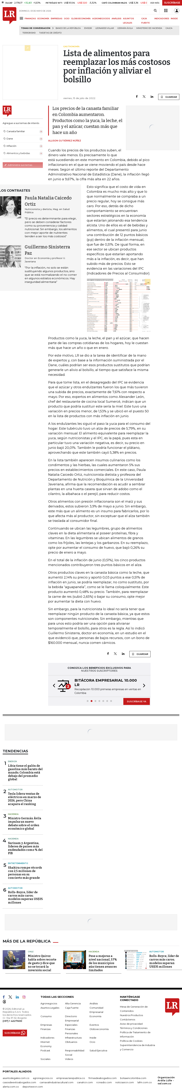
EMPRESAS (56, 18)
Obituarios (71, 1041)
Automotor (15, 789)
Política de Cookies (131, 1040)
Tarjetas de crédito (50, 33)
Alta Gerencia (73, 1002)
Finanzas (45, 1028)
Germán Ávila (125, 28)
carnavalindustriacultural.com (56, 1081)
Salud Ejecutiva (98, 1050)
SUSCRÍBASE (172, 2)
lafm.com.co (144, 1081)
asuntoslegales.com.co (16, 1077)
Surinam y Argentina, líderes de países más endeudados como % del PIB (25, 848)
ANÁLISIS (116, 18)
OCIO (66, 18)
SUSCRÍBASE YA (136, 701)
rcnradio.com (104, 1081)
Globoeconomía (99, 1028)
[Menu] (22, 18)
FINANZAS (30, 18)
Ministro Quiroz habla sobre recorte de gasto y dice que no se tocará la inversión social (42, 962)
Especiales (71, 1024)
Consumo (46, 1015)
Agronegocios (49, 1002)
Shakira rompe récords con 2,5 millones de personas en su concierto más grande (25, 873)
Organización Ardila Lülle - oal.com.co (166, 1079)
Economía (95, 1015)
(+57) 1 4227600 (12, 1020)
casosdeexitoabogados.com (19, 1081)
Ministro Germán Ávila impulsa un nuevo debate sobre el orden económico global (24, 823)
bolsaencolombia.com (133, 1077)
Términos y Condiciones (133, 1027)
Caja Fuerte (72, 1007)
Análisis (94, 1002)
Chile (31, 951)
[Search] (155, 10)
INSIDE (174, 18)
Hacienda (13, 814)
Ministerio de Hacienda (149, 28)
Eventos (94, 1024)
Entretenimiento (18, 863)
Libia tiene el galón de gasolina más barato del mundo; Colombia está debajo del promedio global (25, 772)
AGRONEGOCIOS (101, 18)
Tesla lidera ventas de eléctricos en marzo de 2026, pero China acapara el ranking (24, 799)
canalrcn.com (85, 1081)
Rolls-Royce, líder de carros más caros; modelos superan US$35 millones (25, 897)
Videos (69, 1058)
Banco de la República (68, 28)
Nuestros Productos (131, 1014)
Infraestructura (73, 1037)
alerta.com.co (11, 1086)
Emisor (88, 28)
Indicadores (47, 1037)
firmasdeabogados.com (103, 1077)
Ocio (92, 1041)
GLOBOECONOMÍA (81, 18)
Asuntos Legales (50, 1007)
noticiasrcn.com (124, 1081)
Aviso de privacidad (131, 1023)
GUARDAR (168, 96)
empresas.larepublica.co (70, 1077)
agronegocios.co (43, 1077)
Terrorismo (29, 33)
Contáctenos (127, 1019)
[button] (53, 686)
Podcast (45, 1050)
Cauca (169, 28)
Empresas (46, 1024)
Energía (12, 761)
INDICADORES (161, 18)
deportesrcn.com (32, 1086)
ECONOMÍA (43, 18)
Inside (93, 1037)
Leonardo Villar (104, 28)
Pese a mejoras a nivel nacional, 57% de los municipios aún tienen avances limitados (103, 962)
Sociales (45, 1058)
